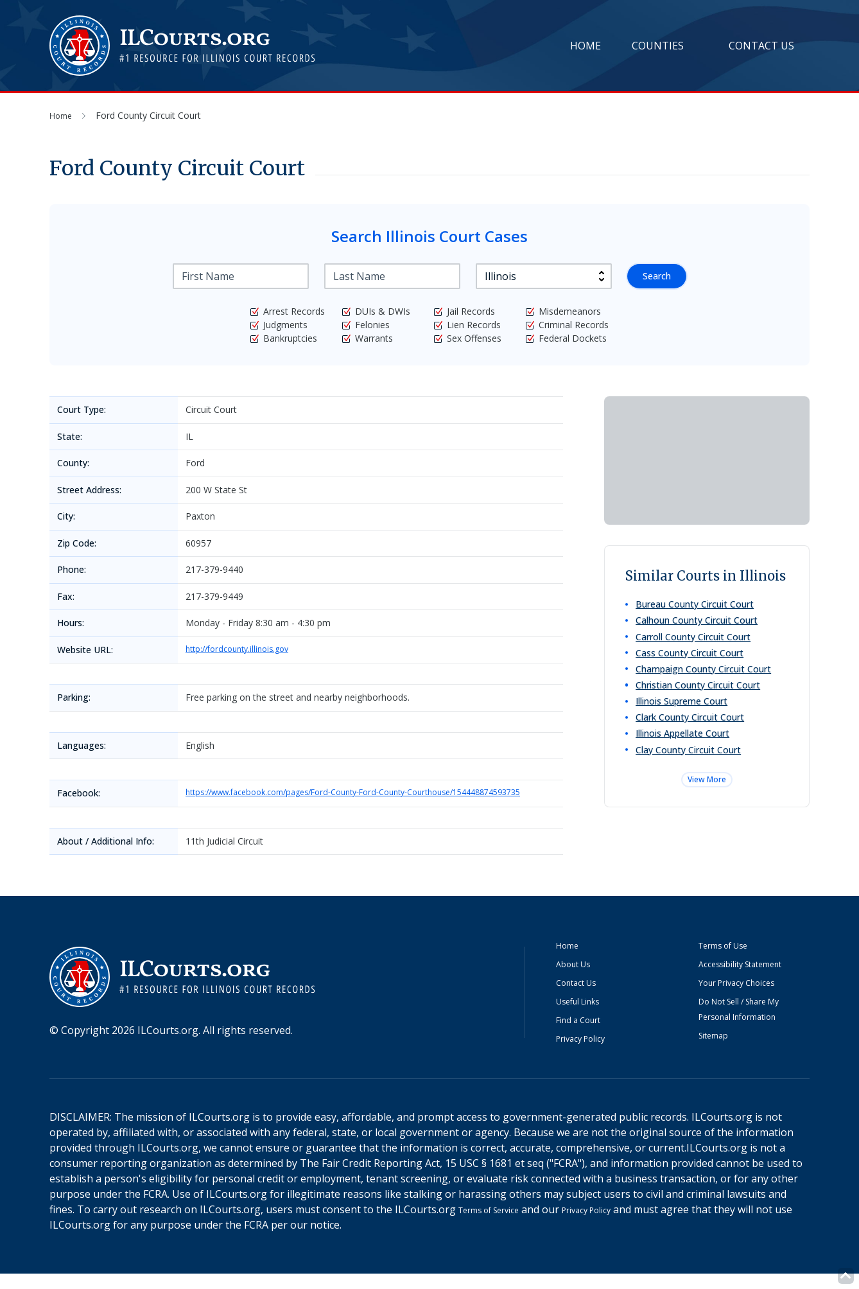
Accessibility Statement (753, 979)
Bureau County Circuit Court (697, 605)
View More (706, 807)
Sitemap (718, 1051)
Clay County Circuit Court (690, 773)
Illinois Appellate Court (685, 754)
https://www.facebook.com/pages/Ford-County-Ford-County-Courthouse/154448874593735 (369, 801)
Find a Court (585, 1035)
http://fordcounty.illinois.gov (243, 650)
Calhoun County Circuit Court (699, 624)
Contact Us (761, 46)
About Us (578, 979)
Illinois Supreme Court (684, 717)
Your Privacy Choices (748, 998)
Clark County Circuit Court (692, 736)
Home (585, 46)
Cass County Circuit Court (692, 661)
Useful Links (586, 1017)
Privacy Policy (588, 1054)
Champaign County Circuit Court (706, 680)
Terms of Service (498, 1225)
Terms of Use (731, 961)
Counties (658, 46)
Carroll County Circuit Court (695, 642)
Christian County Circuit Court (700, 698)
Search (654, 276)
